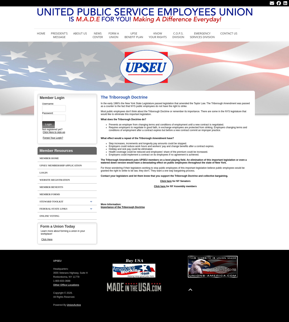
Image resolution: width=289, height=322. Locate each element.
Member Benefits (51, 187)
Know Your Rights (158, 35)
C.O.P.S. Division (178, 35)
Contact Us (228, 33)
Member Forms (50, 194)
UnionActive (74, 305)
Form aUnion (113, 35)
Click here (166, 181)
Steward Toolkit (51, 201)
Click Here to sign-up (54, 132)
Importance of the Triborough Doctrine (123, 207)
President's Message (59, 35)
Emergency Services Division (202, 35)
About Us (80, 33)
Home (41, 33)
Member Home (49, 158)
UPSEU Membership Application (61, 165)
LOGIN (44, 172)
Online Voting (49, 216)
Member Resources (56, 151)
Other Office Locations (66, 285)
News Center (98, 35)
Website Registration (55, 180)
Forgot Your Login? (53, 137)
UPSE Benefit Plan (133, 35)
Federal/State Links (53, 208)
